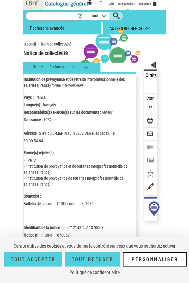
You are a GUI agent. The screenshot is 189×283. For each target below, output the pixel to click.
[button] (80, 16)
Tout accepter (33, 259)
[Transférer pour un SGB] (150, 161)
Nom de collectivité (56, 44)
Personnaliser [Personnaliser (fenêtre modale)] (155, 259)
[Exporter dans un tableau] (150, 147)
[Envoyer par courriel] (150, 134)
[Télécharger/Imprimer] (150, 121)
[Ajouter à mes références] (150, 174)
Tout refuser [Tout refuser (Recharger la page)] (92, 259)
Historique (145, 3)
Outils (151, 75)
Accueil (30, 44)
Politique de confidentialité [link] (94, 272)
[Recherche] (51, 16)
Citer (151, 98)
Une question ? (126, 3)
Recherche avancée (47, 28)
